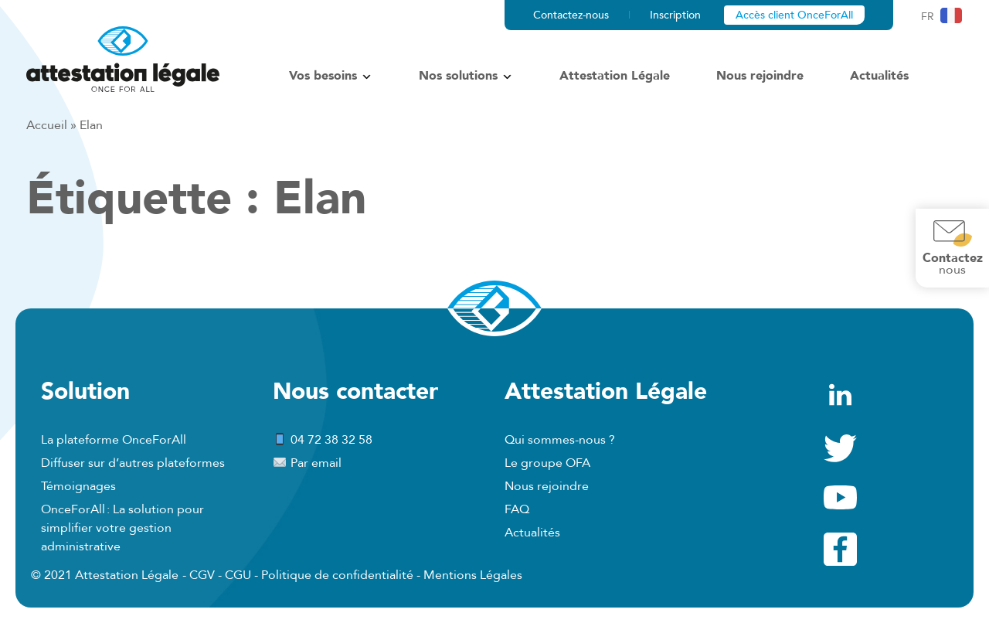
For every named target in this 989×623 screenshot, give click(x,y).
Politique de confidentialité (337, 575)
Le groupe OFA (547, 463)
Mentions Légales (472, 575)
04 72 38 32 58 (323, 439)
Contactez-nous (571, 15)
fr (927, 16)
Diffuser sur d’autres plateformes (133, 463)
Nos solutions (458, 76)
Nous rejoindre (760, 76)
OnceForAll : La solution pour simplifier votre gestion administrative (122, 528)
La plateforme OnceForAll (113, 439)
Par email (307, 463)
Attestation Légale (614, 76)
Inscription (675, 15)
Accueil (46, 125)
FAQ (517, 509)
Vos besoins (323, 76)
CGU (238, 575)
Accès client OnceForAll (794, 15)
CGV (202, 575)
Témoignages (78, 486)
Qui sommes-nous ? (560, 439)
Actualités (879, 76)
